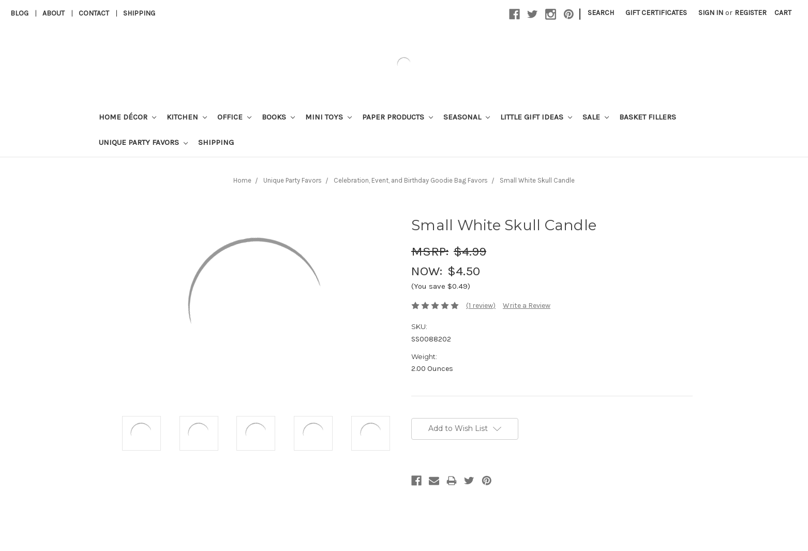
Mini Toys (328, 117)
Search (601, 12)
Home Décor (127, 117)
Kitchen (187, 117)
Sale (595, 117)
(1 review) (481, 305)
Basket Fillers (647, 117)
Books (278, 117)
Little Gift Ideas (536, 117)
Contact (94, 13)
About (53, 13)
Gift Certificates (656, 12)
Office (234, 117)
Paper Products (397, 117)
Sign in (710, 12)
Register (751, 12)
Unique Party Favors (143, 142)
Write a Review (526, 305)
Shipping (139, 13)
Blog (19, 13)
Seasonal (466, 117)
